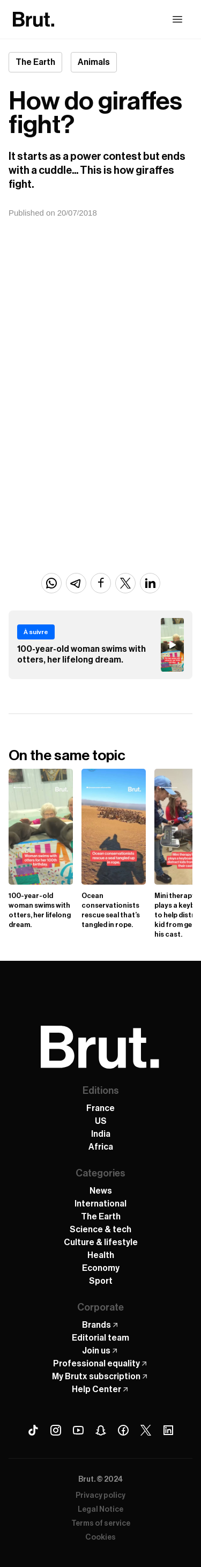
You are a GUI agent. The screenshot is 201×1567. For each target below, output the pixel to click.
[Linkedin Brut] (168, 1430)
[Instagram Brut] (55, 1430)
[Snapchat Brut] (100, 1430)
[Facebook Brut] (123, 1430)
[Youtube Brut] (78, 1430)
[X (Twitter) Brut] (146, 1430)
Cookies (100, 1537)
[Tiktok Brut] (33, 1430)
